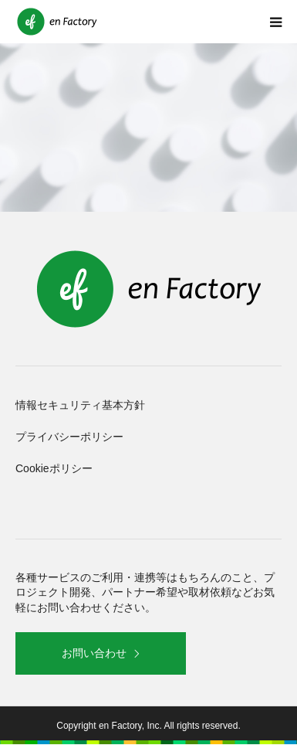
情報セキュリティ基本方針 (80, 405)
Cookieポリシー (54, 468)
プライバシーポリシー (69, 436)
